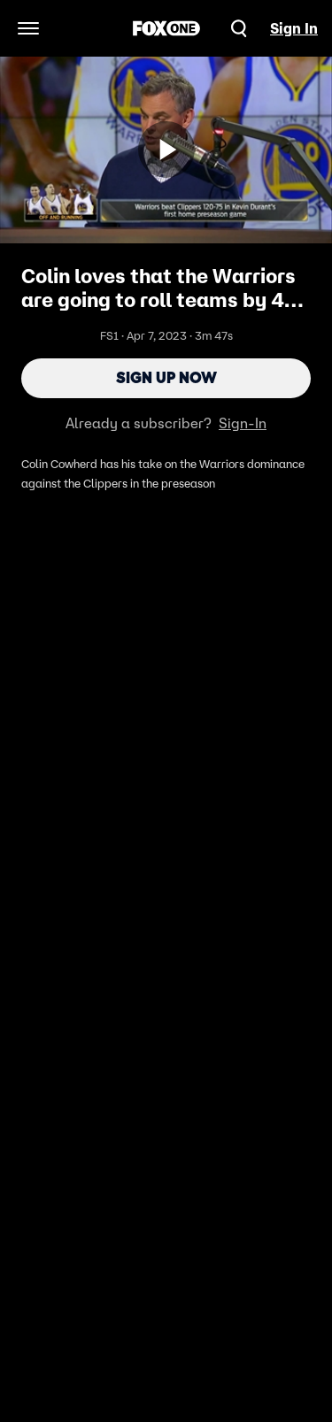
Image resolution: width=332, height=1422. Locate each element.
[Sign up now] (166, 149)
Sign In (294, 28)
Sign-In (242, 423)
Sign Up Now (166, 378)
